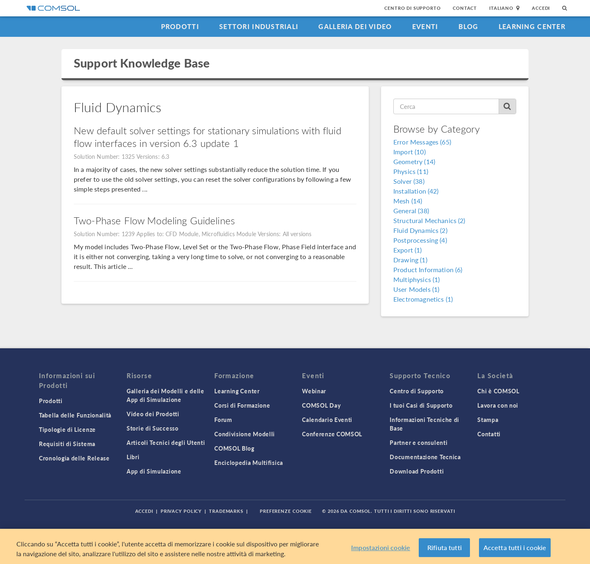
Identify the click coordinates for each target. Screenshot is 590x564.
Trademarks (226, 511)
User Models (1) (416, 289)
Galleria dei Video (355, 26)
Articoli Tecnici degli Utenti (166, 442)
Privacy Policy (181, 511)
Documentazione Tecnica (425, 457)
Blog (468, 26)
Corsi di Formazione (242, 405)
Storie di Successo (153, 428)
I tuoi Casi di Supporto (421, 405)
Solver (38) (408, 181)
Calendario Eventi (327, 419)
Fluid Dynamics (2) (420, 230)
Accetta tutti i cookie (515, 547)
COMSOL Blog (234, 448)
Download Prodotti (417, 471)
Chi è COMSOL (498, 391)
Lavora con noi (497, 405)
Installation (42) (416, 191)
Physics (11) (410, 171)
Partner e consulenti (418, 442)
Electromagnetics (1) (423, 299)
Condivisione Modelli (244, 434)
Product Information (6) (427, 269)
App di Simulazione (154, 471)
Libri (133, 457)
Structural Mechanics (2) (429, 220)
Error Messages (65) (422, 142)
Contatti (489, 434)
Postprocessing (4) (420, 240)
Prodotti (180, 26)
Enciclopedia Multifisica (248, 462)
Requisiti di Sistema (67, 444)
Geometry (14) (414, 161)
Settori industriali (258, 26)
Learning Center (532, 26)
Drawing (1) (410, 259)
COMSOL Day (321, 405)
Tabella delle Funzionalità (75, 415)
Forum (223, 419)
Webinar (314, 391)
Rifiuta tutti (444, 547)
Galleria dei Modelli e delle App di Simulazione (165, 395)
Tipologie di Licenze (67, 429)
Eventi (425, 26)
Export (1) (407, 250)
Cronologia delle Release (74, 458)
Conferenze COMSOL (332, 434)
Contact (465, 8)
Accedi (541, 8)
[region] (295, 546)
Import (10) (409, 151)
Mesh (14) (407, 200)
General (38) (411, 210)
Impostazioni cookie (380, 547)
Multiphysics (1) (416, 279)
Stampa (487, 419)
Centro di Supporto (412, 8)
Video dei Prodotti (153, 414)
